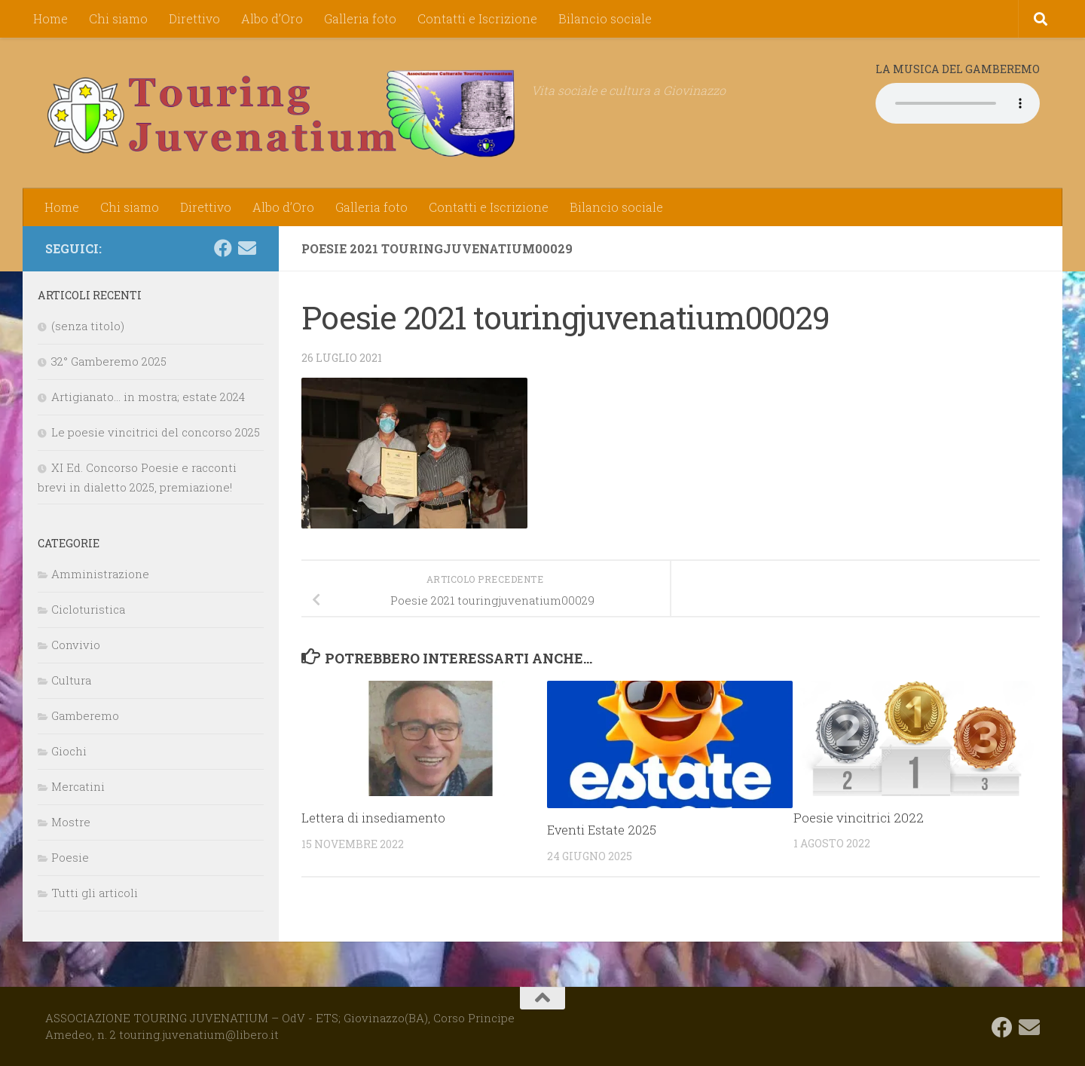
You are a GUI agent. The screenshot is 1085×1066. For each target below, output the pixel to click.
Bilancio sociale (605, 18)
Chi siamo (118, 18)
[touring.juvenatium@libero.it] (247, 248)
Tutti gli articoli (94, 892)
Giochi (69, 750)
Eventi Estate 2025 (603, 829)
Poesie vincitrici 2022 (858, 817)
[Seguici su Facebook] (223, 248)
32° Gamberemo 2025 (109, 361)
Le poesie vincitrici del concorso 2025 (155, 432)
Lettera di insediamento (373, 817)
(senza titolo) (87, 325)
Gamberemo (85, 715)
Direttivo (194, 18)
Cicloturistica (88, 609)
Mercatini (78, 786)
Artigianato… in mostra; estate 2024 (148, 396)
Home (50, 18)
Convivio (75, 644)
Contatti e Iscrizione (477, 18)
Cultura (71, 680)
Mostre (70, 821)
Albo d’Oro (272, 18)
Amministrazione (100, 573)
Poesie (70, 857)
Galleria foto (360, 18)
